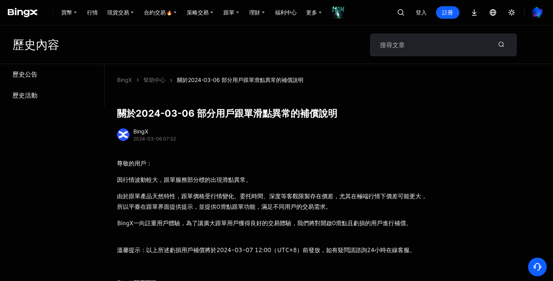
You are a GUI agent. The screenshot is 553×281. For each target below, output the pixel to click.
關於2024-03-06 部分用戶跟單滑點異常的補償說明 (240, 79)
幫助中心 (154, 79)
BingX (124, 79)
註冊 (447, 12)
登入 (421, 12)
